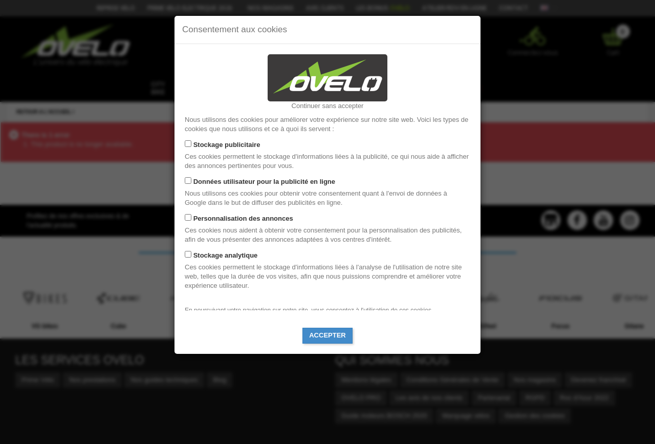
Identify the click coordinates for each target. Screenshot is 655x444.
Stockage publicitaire (226, 145)
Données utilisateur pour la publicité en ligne (264, 181)
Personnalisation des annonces (243, 218)
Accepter (327, 335)
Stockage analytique (225, 255)
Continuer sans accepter (328, 106)
